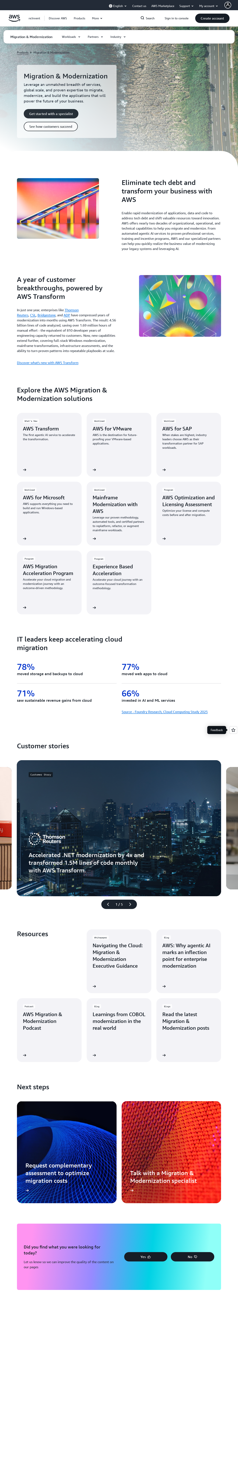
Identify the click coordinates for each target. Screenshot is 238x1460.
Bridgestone (47, 315)
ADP (67, 315)
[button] (57, 18)
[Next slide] (132, 904)
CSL (33, 315)
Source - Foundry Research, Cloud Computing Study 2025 (165, 712)
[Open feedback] (233, 730)
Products (22, 52)
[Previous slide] (106, 904)
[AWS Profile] (227, 5)
